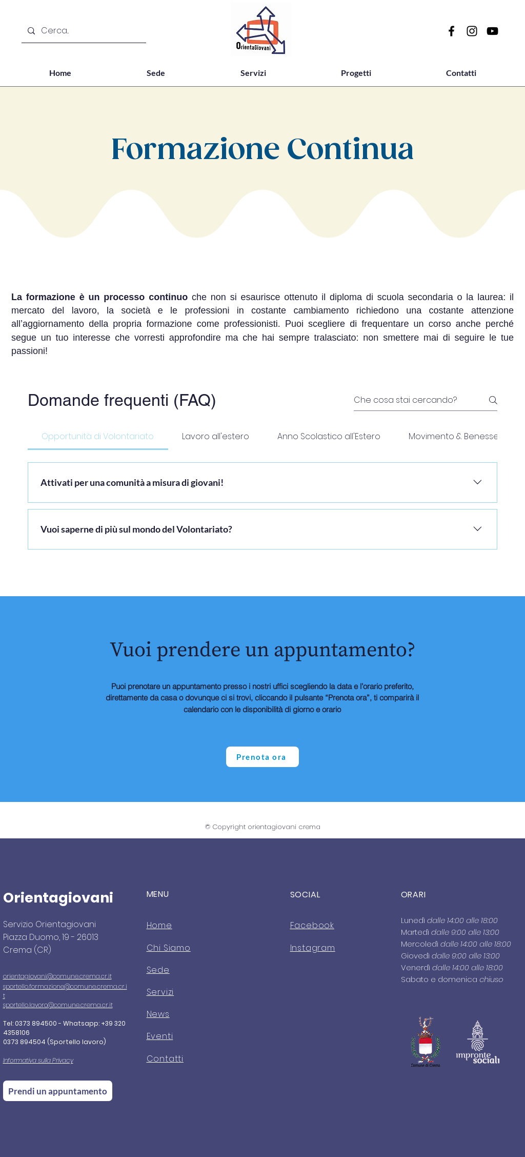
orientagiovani (25, 976)
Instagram (312, 948)
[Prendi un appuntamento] (57, 1091)
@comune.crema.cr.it (79, 976)
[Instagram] (472, 31)
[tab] (98, 436)
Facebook (312, 925)
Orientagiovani (58, 897)
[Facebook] (451, 31)
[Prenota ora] (262, 757)
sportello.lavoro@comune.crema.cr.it (58, 1005)
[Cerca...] (83, 31)
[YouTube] (492, 31)
